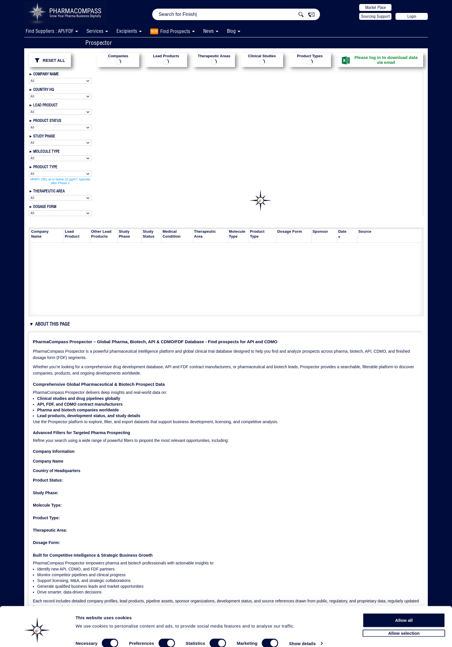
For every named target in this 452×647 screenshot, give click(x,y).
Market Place (375, 7)
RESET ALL (50, 60)
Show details (302, 635)
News (208, 31)
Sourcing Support (375, 16)
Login (411, 16)
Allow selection (403, 625)
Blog (231, 31)
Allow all (404, 612)
